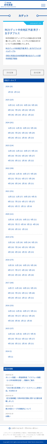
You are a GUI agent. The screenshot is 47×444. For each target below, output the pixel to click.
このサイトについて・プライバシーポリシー (24, 428)
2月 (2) (24, 114)
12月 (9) (11, 265)
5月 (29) (32, 133)
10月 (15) (27, 196)
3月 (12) (18, 297)
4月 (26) (11, 137)
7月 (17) (18, 270)
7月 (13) (18, 201)
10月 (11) (26, 219)
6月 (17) (25, 178)
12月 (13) (11, 128)
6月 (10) (25, 270)
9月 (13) (35, 151)
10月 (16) (27, 105)
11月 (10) (18, 288)
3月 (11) (18, 137)
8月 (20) (11, 133)
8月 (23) (11, 224)
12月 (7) (11, 288)
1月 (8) (29, 320)
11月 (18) (19, 242)
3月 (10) (11, 229)
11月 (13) (19, 105)
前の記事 (37, 72)
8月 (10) (11, 247)
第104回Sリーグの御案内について (18, 408)
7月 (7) (17, 224)
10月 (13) (26, 128)
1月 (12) (17, 92)
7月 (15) (18, 293)
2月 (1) (23, 206)
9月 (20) (35, 105)
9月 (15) (35, 242)
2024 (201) (10, 122)
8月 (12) (11, 201)
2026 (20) (9, 86)
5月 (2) (29, 224)
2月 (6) (24, 183)
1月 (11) (31, 183)
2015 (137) (10, 328)
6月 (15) (25, 247)
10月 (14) (27, 242)
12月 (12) (11, 105)
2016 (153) (10, 305)
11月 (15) (18, 219)
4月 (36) (11, 114)
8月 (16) (11, 110)
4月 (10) (36, 224)
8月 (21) (11, 178)
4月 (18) (11, 252)
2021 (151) (10, 191)
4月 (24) (11, 183)
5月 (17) (32, 338)
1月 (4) (29, 206)
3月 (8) (17, 320)
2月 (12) (18, 229)
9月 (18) (34, 128)
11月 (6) (19, 311)
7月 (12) (18, 338)
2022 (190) (10, 168)
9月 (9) (33, 334)
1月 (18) (31, 275)
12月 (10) (11, 151)
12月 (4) (11, 219)
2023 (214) (10, 145)
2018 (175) (10, 259)
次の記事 (9, 72)
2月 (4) (24, 275)
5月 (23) (32, 270)
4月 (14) (11, 275)
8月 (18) (11, 155)
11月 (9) (19, 128)
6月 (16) (25, 133)
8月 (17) (11, 270)
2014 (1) (9, 351)
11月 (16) (18, 265)
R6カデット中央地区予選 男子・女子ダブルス (23, 31)
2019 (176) (10, 237)
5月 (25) (32, 110)
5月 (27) (32, 155)
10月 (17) (27, 151)
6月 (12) (25, 338)
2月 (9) (24, 252)
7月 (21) (18, 178)
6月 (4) (23, 224)
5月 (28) (32, 293)
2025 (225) (10, 99)
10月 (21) (26, 288)
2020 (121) (10, 214)
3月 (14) (18, 114)
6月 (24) (25, 110)
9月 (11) (34, 219)
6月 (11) (25, 293)
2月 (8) (10, 92)
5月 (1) (10, 356)
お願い (8, 416)
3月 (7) (17, 206)
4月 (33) (11, 160)
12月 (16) (11, 242)
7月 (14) (18, 247)
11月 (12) (19, 151)
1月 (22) (31, 114)
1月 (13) (31, 137)
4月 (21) (11, 206)
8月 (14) (11, 293)
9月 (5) (34, 196)
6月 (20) (25, 155)
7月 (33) (18, 155)
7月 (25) (18, 110)
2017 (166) (10, 282)
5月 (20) (32, 178)
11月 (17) (19, 196)
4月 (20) (11, 297)
